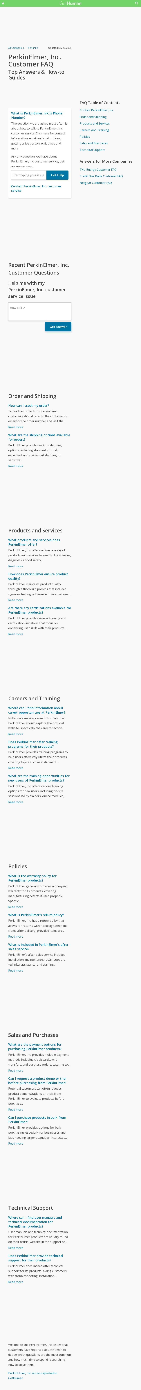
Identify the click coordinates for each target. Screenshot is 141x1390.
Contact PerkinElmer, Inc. (97, 110)
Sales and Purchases (94, 143)
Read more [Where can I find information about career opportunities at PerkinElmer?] (15, 734)
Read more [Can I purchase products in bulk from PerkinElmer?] (15, 1143)
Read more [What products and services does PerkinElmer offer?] (15, 566)
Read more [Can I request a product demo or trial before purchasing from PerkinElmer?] (15, 1110)
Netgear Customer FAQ (96, 183)
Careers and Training (94, 130)
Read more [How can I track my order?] (15, 427)
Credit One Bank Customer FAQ (101, 176)
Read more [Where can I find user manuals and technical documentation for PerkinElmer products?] (15, 1248)
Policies (85, 137)
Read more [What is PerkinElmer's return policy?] (15, 936)
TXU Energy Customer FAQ (98, 170)
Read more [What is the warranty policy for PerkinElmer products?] (15, 907)
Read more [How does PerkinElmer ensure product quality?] (15, 600)
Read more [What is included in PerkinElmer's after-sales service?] (15, 971)
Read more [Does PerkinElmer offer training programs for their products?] (15, 768)
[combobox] (28, 175)
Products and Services (95, 123)
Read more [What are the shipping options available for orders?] (15, 466)
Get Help (57, 175)
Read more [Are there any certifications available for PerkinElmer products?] (15, 634)
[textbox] (28, 175)
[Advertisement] (39, 229)
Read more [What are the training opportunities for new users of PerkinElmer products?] (15, 802)
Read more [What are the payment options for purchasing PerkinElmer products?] (15, 1071)
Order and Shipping (93, 117)
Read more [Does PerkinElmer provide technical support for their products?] (15, 1282)
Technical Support (92, 150)
